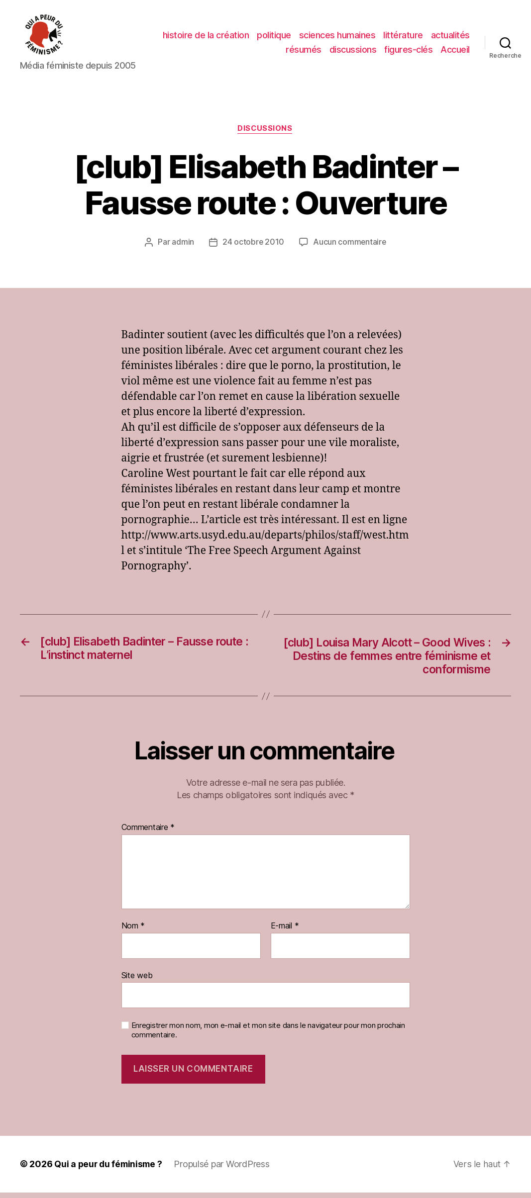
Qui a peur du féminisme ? (109, 1170)
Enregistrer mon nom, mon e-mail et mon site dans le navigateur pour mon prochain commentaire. (268, 1035)
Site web (137, 981)
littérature (403, 36)
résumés (303, 51)
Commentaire (148, 833)
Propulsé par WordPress (225, 1170)
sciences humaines (337, 36)
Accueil (455, 51)
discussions (353, 51)
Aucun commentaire (350, 246)
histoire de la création (206, 36)
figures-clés (408, 51)
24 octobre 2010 (253, 246)
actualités (450, 36)
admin (182, 246)
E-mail (285, 931)
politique (274, 36)
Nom (133, 931)
